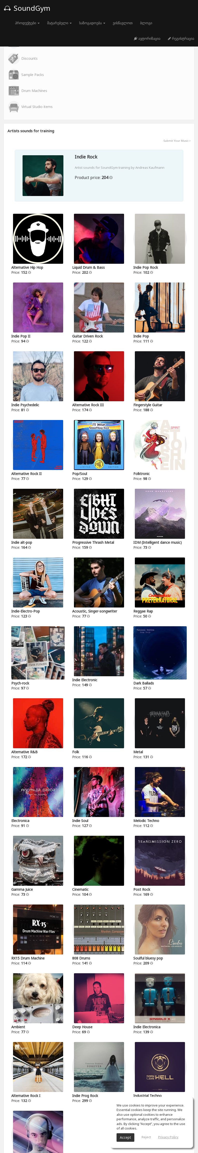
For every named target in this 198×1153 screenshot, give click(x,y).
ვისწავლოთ (123, 22)
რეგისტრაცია (181, 38)
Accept (125, 1137)
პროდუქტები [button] (27, 22)
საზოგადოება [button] (92, 22)
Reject (146, 1137)
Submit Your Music (176, 138)
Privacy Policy (168, 1137)
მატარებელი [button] (59, 22)
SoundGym (27, 8)
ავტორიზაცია (147, 38)
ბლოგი (146, 22)
